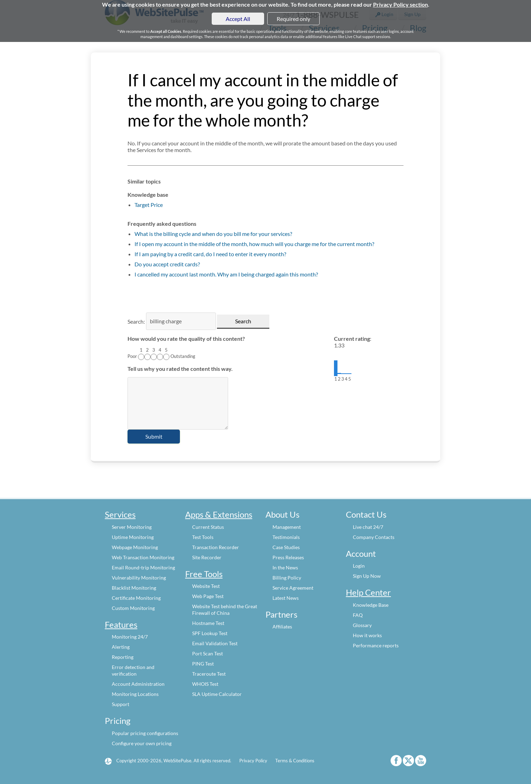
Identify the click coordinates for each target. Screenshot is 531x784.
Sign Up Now (367, 576)
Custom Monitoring (133, 608)
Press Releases (288, 557)
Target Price (148, 204)
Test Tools (202, 537)
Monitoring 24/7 (130, 637)
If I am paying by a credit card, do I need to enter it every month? (210, 254)
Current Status (208, 527)
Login (359, 566)
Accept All (238, 18)
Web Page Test (208, 596)
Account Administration (138, 684)
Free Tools (204, 574)
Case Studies (286, 547)
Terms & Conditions (294, 760)
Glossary (362, 625)
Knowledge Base (370, 605)
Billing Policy (286, 578)
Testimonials (286, 537)
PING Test (203, 664)
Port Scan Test (207, 653)
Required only (293, 18)
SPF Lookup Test (209, 633)
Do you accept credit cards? (167, 264)
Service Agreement (292, 588)
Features (121, 624)
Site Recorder (206, 557)
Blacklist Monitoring (134, 588)
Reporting (122, 657)
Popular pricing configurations (145, 733)
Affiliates (282, 627)
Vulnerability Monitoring (139, 578)
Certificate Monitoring (136, 598)
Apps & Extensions (218, 514)
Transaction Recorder (215, 547)
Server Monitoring (132, 527)
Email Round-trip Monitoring (143, 567)
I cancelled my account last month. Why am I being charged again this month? (226, 274)
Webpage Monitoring (135, 547)
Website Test (206, 586)
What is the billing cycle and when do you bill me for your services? (213, 233)
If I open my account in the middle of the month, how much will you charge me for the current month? (254, 243)
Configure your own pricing (142, 743)
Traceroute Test (209, 674)
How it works (367, 635)
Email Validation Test (215, 643)
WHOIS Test (205, 684)
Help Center (368, 592)
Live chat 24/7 (368, 527)
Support (120, 704)
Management (286, 527)
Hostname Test (208, 623)
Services (120, 514)
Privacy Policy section (400, 4)
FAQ (358, 615)
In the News (285, 567)
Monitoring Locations (135, 694)
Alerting (121, 647)
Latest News (285, 598)
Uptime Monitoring (133, 537)
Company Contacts (373, 537)
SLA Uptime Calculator (217, 694)
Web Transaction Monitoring (143, 557)
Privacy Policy (253, 760)
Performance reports (376, 645)
